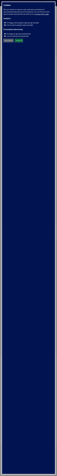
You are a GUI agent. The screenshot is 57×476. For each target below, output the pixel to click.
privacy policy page (42, 14)
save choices (9, 40)
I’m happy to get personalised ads (18, 34)
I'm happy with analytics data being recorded (22, 23)
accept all (19, 40)
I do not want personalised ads (17, 36)
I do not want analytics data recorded (19, 25)
